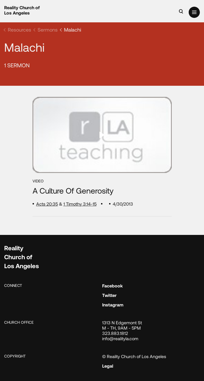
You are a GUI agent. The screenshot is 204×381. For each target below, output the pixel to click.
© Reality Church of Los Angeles (134, 356)
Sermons (48, 30)
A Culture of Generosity (73, 190)
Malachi (72, 30)
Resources (19, 30)
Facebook (112, 285)
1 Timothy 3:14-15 (80, 203)
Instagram (112, 304)
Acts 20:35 (47, 203)
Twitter (109, 295)
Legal (107, 365)
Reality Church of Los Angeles (22, 10)
